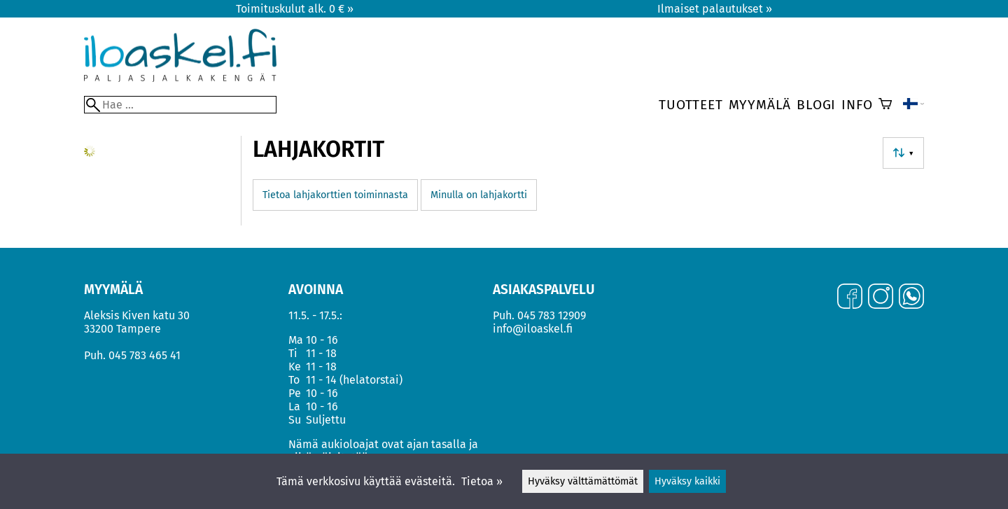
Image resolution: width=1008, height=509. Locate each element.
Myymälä (760, 105)
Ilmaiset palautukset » (714, 8)
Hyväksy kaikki (687, 481)
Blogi (816, 105)
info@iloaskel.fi (533, 328)
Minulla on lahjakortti (478, 195)
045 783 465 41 (144, 355)
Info (856, 105)
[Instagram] (880, 298)
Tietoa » (482, 481)
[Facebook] (849, 298)
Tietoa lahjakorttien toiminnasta (335, 195)
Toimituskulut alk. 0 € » (295, 8)
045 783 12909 (551, 315)
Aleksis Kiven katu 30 (137, 315)
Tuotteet (690, 105)
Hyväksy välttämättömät (583, 481)
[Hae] (180, 104)
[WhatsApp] (911, 298)
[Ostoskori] (885, 105)
